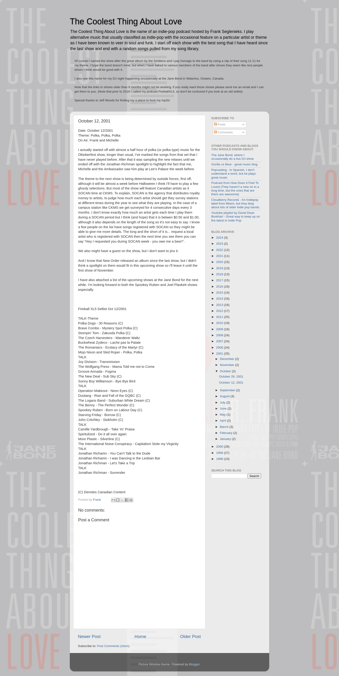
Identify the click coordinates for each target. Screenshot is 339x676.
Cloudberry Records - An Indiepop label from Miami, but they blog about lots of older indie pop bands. (235, 203)
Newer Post (89, 636)
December (227, 359)
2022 (220, 250)
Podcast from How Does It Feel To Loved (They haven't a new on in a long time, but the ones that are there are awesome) (235, 188)
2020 (220, 262)
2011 (220, 317)
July (223, 402)
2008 (220, 335)
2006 (220, 347)
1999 (220, 453)
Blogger (194, 664)
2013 (220, 305)
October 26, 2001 (231, 376)
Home (140, 636)
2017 (220, 280)
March (224, 427)
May (223, 414)
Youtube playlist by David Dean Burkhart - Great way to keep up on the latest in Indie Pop (235, 216)
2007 (220, 341)
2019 (220, 268)
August (225, 396)
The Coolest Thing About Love (126, 21)
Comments (223, 132)
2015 (220, 292)
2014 (220, 298)
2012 (220, 311)
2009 (220, 329)
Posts (220, 124)
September (228, 390)
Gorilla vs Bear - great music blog (234, 164)
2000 (220, 446)
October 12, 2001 (231, 382)
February (226, 433)
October (226, 371)
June (223, 408)
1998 (220, 459)
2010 (220, 323)
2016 (220, 286)
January (226, 439)
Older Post (190, 636)
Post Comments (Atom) (113, 646)
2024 (220, 237)
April (223, 420)
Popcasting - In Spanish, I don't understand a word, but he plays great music (233, 173)
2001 (220, 353)
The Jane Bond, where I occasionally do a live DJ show (232, 156)
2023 (220, 243)
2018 (220, 274)
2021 (220, 256)
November (227, 365)
